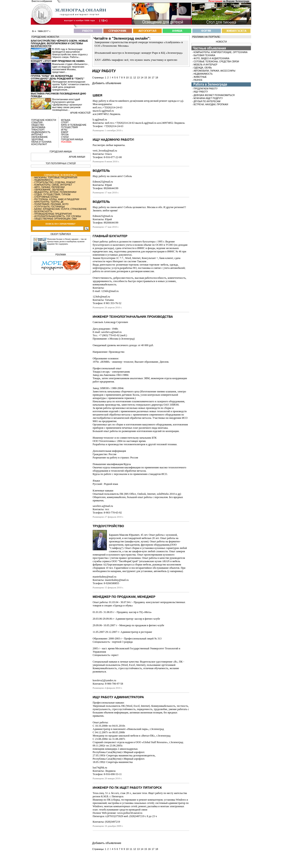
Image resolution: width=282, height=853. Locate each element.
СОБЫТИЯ (37, 122)
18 (156, 77)
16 (149, 77)
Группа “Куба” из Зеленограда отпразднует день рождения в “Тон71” (57, 77)
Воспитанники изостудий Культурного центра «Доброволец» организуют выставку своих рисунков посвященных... (67, 104)
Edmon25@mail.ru (103, 181)
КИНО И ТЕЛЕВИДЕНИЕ (73, 125)
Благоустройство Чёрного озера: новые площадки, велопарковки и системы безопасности (59, 43)
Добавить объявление (106, 83)
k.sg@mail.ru (100, 119)
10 (127, 77)
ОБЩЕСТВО (37, 125)
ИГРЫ (64, 130)
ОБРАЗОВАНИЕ (39, 137)
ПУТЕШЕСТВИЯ (69, 127)
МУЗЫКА (65, 120)
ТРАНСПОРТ (38, 130)
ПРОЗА (65, 134)
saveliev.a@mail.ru (103, 506)
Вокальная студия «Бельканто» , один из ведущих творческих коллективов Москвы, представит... (70, 68)
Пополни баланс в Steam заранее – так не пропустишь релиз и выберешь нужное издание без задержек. (67, 241)
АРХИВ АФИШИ (77, 157)
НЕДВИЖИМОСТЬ (40, 132)
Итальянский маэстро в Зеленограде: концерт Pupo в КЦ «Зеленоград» (139, 52)
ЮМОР (64, 132)
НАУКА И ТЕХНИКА (41, 142)
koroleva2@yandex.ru (104, 680)
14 (142, 77)
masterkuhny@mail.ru (104, 576)
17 (153, 77)
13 (138, 77)
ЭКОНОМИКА (38, 127)
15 (145, 77)
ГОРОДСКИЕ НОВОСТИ (43, 120)
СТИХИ (65, 137)
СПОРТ (65, 122)
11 (131, 77)
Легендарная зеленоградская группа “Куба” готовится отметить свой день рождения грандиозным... (70, 85)
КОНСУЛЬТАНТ (39, 144)
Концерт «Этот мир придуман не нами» (58, 61)
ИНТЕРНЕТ (37, 134)
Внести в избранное (42, 1)
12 (134, 77)
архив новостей (80, 113)
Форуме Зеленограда (237, 1)
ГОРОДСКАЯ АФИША (72, 139)
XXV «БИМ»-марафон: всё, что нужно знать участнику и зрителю (136, 59)
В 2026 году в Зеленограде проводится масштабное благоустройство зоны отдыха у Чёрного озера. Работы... (70, 53)
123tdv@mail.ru (101, 296)
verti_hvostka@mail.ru (105, 150)
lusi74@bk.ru (100, 767)
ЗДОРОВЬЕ (37, 139)
